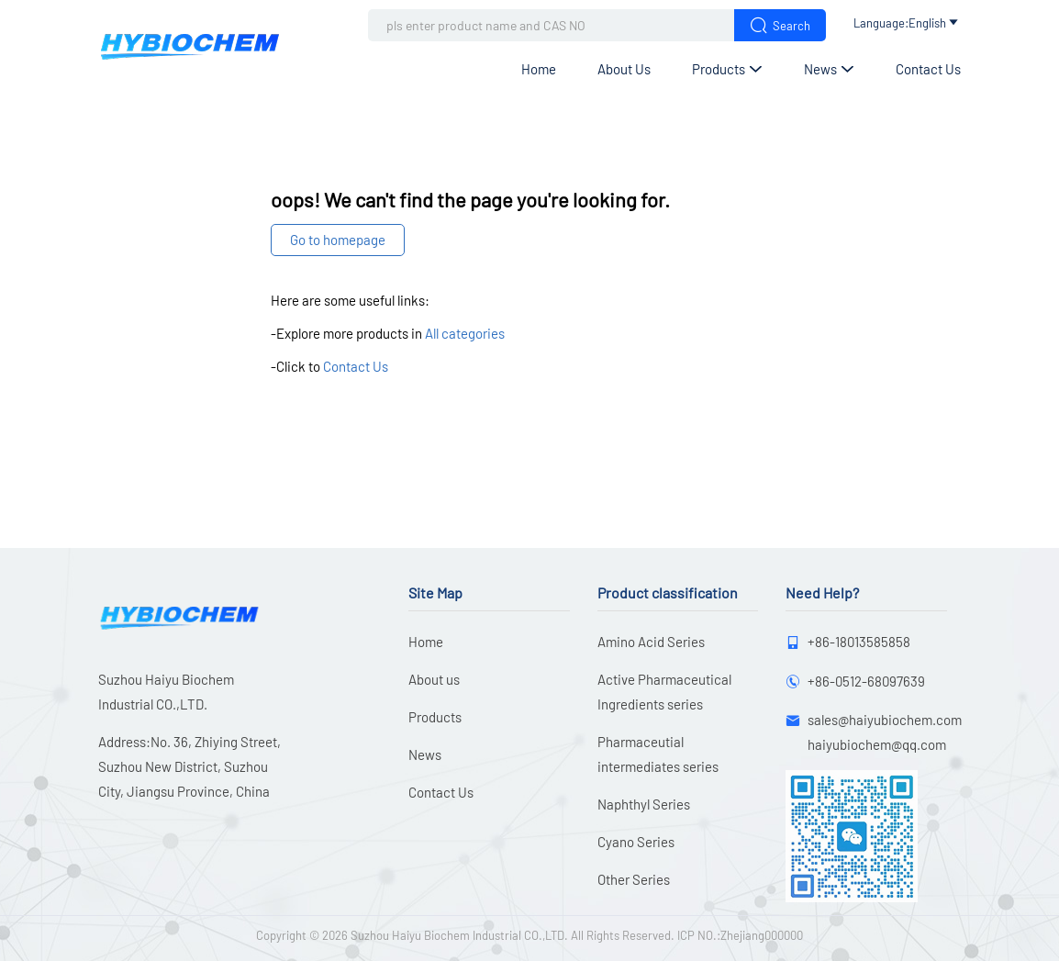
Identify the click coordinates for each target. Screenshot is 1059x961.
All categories (465, 333)
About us (624, 69)
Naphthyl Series (643, 804)
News (829, 69)
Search (780, 25)
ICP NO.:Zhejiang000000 (740, 935)
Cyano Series (635, 841)
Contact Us (928, 69)
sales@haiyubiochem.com (885, 719)
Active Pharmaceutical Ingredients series (664, 691)
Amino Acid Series (651, 641)
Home (538, 69)
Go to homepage (337, 239)
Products (727, 69)
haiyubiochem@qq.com (877, 744)
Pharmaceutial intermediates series (658, 754)
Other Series (633, 879)
